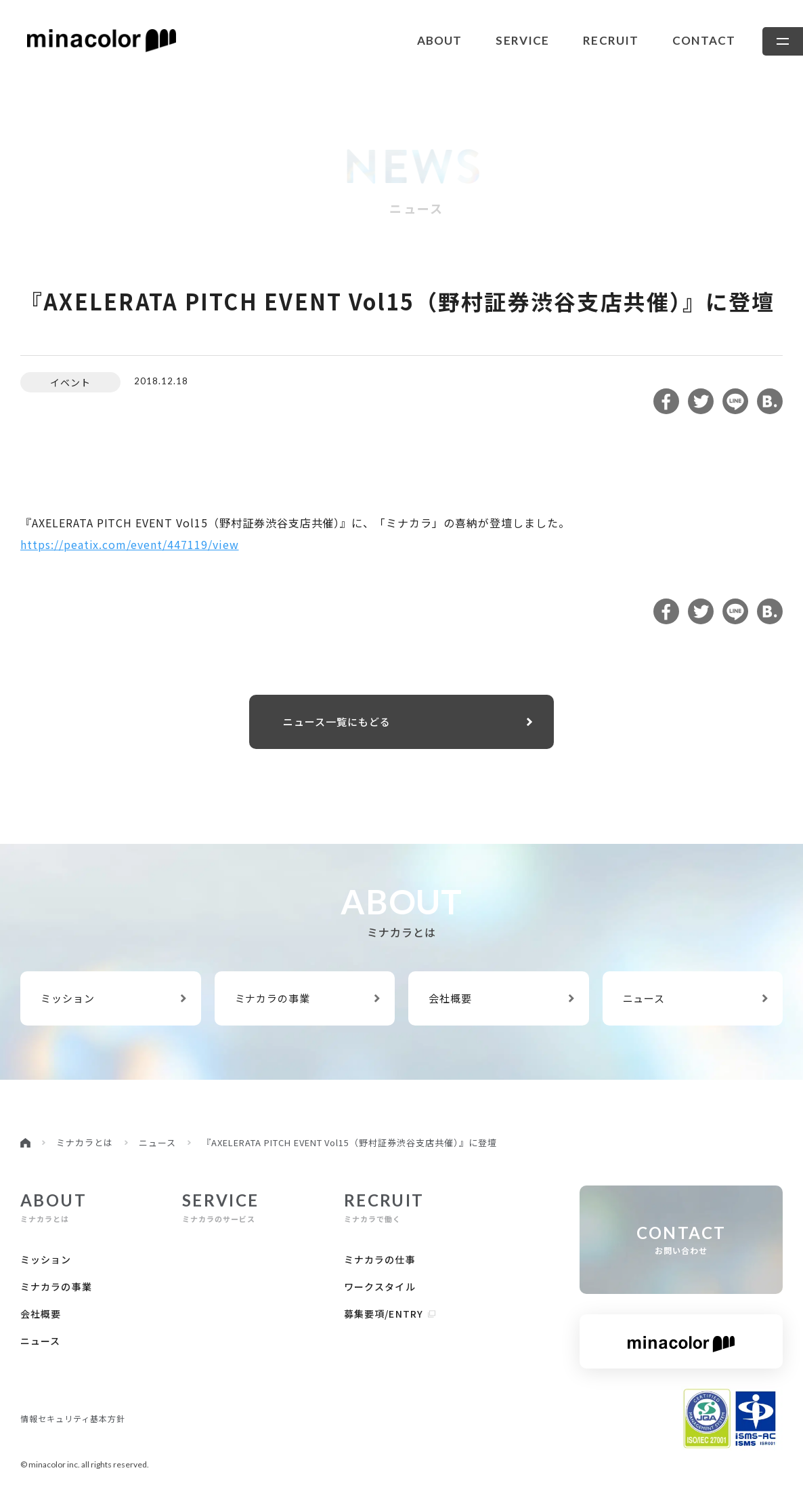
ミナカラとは (84, 1142)
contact (703, 40)
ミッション (113, 998)
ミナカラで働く (384, 1207)
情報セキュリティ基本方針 (72, 1418)
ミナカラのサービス (220, 1207)
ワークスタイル (380, 1286)
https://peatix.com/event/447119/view (129, 544)
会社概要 (501, 998)
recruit (610, 40)
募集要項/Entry (390, 1313)
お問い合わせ (681, 1239)
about (439, 40)
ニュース (695, 998)
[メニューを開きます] (782, 41)
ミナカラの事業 (307, 998)
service (522, 40)
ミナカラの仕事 (380, 1259)
